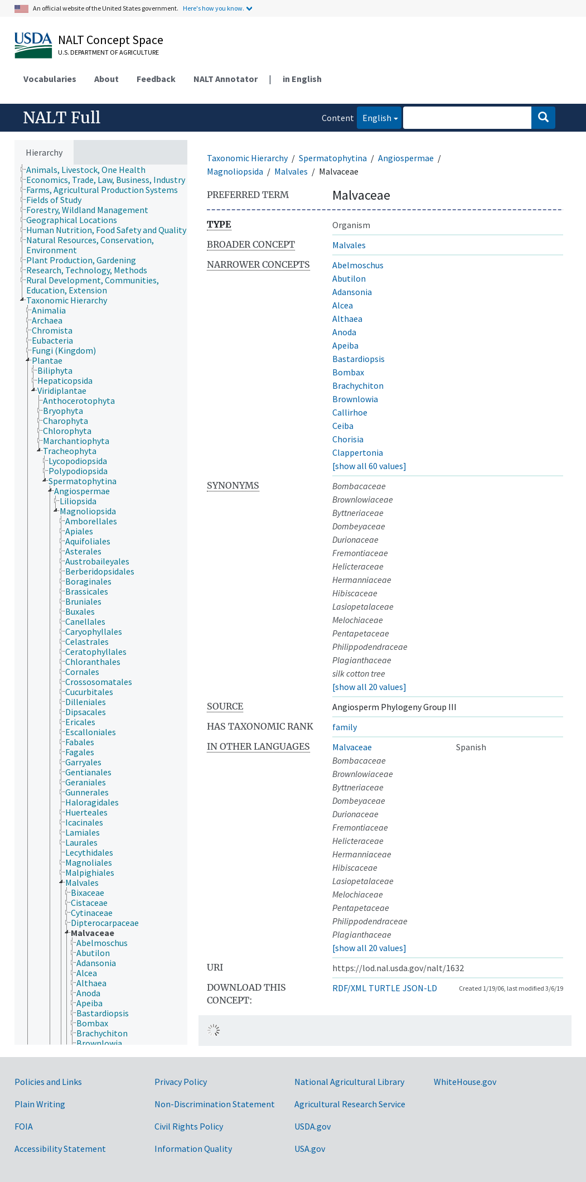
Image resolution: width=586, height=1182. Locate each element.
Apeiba (345, 345)
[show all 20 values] (369, 686)
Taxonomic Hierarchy (247, 157)
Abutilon (349, 278)
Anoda (344, 331)
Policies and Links (48, 1081)
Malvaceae (352, 746)
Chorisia (348, 439)
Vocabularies (49, 78)
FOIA (23, 1126)
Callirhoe (349, 412)
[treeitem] (91, 170)
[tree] (100, 605)
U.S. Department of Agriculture (108, 52)
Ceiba (342, 425)
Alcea (342, 305)
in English (302, 78)
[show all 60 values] (369, 465)
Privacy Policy (180, 1081)
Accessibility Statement (60, 1148)
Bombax (348, 372)
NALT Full (61, 118)
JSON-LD (420, 987)
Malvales (291, 171)
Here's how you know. (213, 8)
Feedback (156, 78)
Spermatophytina (333, 157)
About (106, 78)
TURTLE (384, 987)
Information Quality (193, 1148)
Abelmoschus (358, 265)
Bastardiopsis (358, 358)
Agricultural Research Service (349, 1103)
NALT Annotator (225, 78)
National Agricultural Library (349, 1081)
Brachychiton (358, 385)
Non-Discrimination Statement (214, 1103)
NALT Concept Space (110, 39)
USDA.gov (312, 1126)
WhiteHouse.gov (465, 1081)
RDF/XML (349, 987)
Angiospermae (406, 157)
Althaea (347, 318)
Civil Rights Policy (188, 1126)
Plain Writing (39, 1103)
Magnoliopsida (235, 171)
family (344, 726)
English (374, 116)
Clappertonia (357, 452)
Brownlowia (355, 398)
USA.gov (309, 1148)
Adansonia (352, 291)
